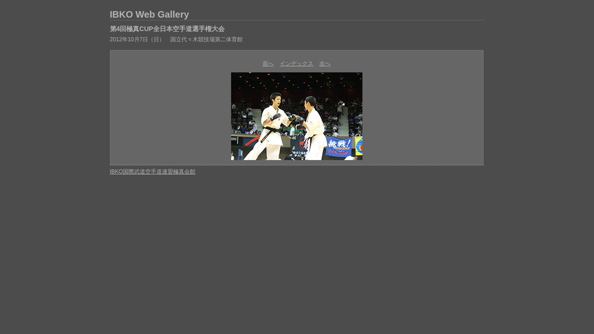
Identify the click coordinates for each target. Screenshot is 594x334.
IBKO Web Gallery (149, 14)
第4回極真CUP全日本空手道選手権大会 (167, 28)
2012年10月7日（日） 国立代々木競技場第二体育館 (176, 39)
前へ (268, 63)
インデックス (296, 63)
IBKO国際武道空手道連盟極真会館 (153, 171)
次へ (324, 63)
